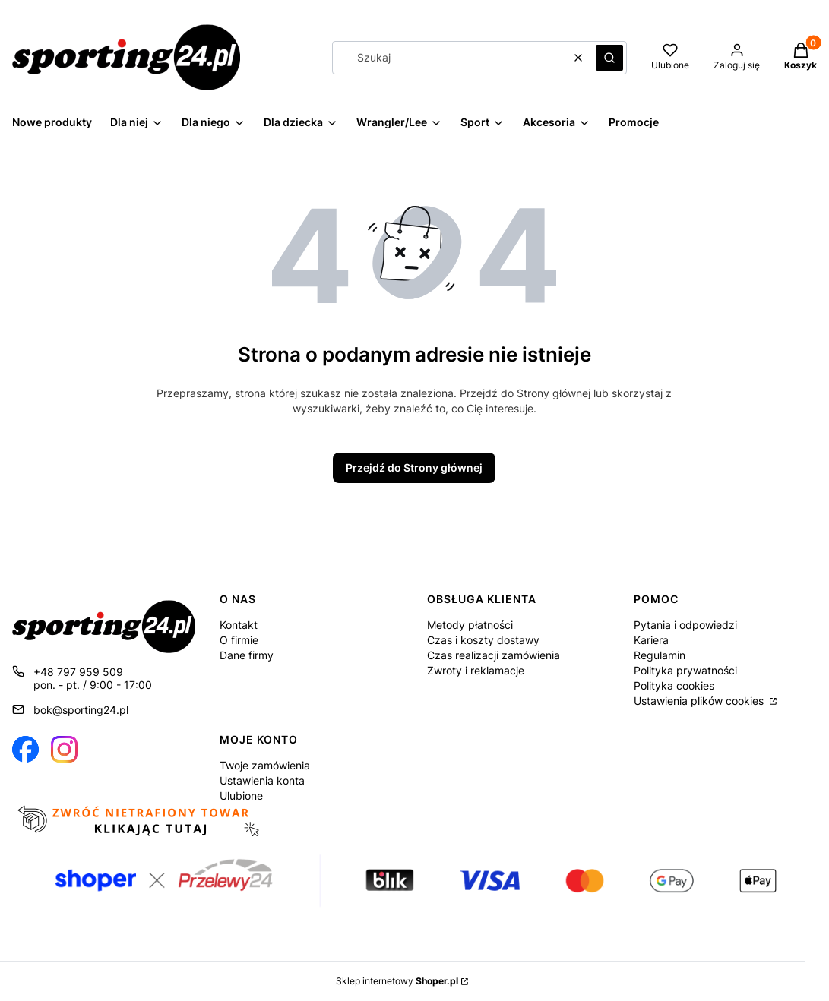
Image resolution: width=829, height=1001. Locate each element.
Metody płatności (470, 624)
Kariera (651, 639)
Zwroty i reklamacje (475, 670)
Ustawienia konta (262, 780)
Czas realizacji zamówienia (493, 655)
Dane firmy (247, 655)
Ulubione (241, 795)
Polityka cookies (674, 685)
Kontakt (239, 624)
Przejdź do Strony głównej (414, 467)
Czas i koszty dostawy (483, 639)
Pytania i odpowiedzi (685, 624)
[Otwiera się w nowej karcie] (25, 749)
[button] (609, 58)
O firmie (239, 639)
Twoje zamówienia (265, 765)
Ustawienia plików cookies (700, 700)
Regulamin (659, 655)
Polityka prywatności (685, 670)
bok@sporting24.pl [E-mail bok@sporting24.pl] (80, 709)
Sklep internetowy (397, 981)
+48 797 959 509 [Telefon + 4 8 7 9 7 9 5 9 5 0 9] (78, 671)
